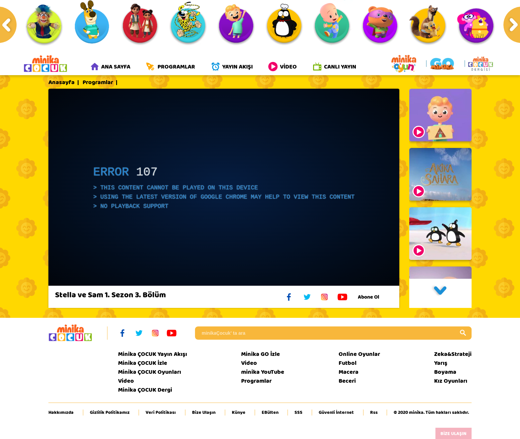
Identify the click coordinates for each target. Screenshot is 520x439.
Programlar (98, 82)
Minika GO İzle (260, 354)
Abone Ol (373, 297)
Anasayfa (61, 82)
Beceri (347, 380)
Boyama (445, 371)
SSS (298, 412)
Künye (238, 412)
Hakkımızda (61, 412)
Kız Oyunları (450, 380)
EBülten (270, 412)
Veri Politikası (161, 412)
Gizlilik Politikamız (110, 412)
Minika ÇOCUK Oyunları (149, 371)
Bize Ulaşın (204, 412)
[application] (223, 187)
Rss (374, 412)
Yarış (440, 363)
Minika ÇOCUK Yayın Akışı (152, 354)
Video (126, 380)
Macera (348, 371)
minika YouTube (262, 371)
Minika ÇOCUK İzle (142, 363)
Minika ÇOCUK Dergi (145, 389)
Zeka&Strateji (453, 354)
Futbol (348, 363)
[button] (440, 293)
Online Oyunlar (359, 354)
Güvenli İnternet (336, 412)
